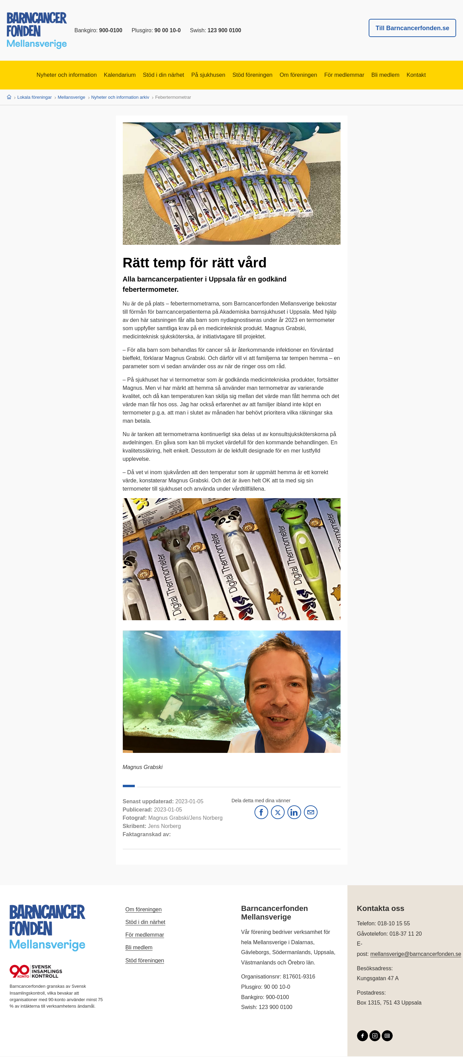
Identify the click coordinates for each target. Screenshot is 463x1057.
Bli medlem (401, 75)
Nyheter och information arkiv (120, 97)
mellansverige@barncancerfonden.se (415, 954)
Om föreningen (305, 75)
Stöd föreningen (254, 75)
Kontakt (435, 75)
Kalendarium (107, 75)
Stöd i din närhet (155, 75)
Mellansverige (71, 97)
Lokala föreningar (34, 97)
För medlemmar (356, 75)
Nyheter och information (49, 75)
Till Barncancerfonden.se (412, 28)
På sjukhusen (205, 75)
